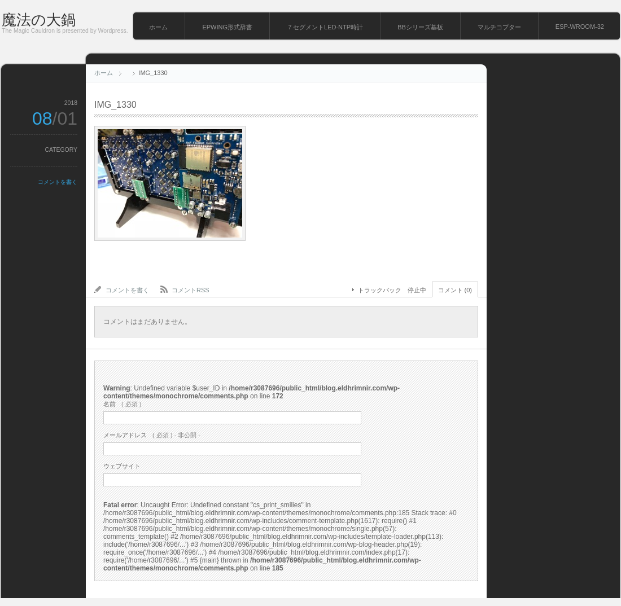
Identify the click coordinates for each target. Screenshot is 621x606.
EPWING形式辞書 (227, 27)
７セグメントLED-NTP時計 (325, 27)
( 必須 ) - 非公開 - (151, 435)
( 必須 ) (122, 404)
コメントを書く (57, 182)
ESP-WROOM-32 (580, 26)
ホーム (158, 27)
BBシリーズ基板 (420, 27)
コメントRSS (190, 290)
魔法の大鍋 (39, 19)
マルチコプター (499, 27)
